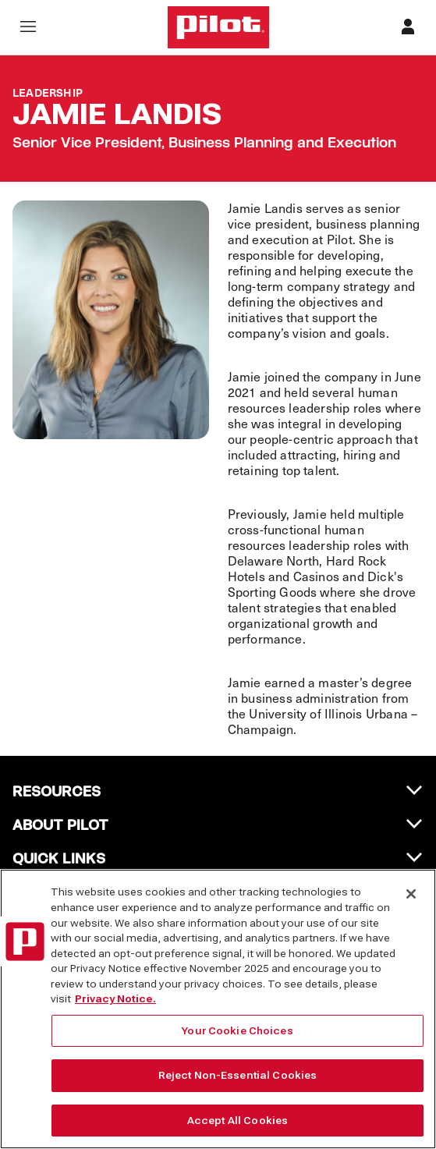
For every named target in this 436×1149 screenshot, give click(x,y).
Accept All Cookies (237, 1130)
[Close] (411, 904)
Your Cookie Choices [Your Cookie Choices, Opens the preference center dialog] (237, 1040)
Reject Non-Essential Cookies (237, 1085)
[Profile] (408, 27)
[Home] (218, 27)
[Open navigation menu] (28, 27)
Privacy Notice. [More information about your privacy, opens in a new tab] (115, 1008)
